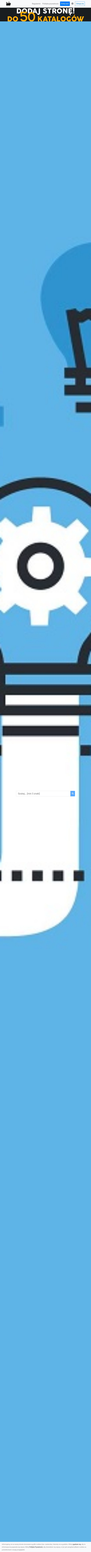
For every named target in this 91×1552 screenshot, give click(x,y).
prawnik (22, 813)
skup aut (45, 821)
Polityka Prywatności (36, 1547)
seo (17, 808)
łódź (19, 821)
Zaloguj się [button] (80, 4)
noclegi (22, 829)
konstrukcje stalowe (64, 808)
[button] (72, 3)
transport (22, 833)
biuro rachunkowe (42, 817)
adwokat (68, 825)
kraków (46, 808)
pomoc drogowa (44, 833)
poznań (23, 817)
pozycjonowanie (46, 825)
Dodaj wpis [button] (65, 4)
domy (61, 829)
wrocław (64, 833)
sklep (33, 825)
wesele (59, 826)
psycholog (60, 821)
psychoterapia (22, 826)
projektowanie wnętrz (43, 829)
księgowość (62, 817)
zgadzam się (77, 1544)
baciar (56, 812)
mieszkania (39, 812)
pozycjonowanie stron (29, 808)
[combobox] (43, 793)
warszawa (30, 821)
